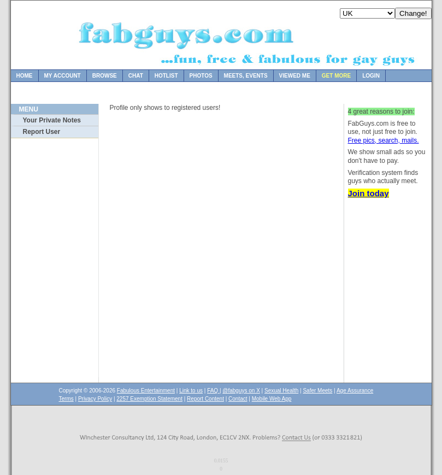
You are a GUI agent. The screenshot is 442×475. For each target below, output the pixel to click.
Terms (66, 399)
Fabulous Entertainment (146, 391)
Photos (201, 76)
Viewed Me (294, 76)
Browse (104, 76)
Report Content (205, 399)
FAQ (213, 391)
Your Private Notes (52, 120)
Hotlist (166, 76)
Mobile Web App (272, 399)
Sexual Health (281, 391)
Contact (237, 399)
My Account (62, 76)
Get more (336, 76)
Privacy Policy (95, 399)
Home (24, 76)
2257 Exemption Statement (149, 399)
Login (371, 76)
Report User (42, 132)
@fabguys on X (241, 391)
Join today (368, 193)
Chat (135, 76)
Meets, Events (246, 76)
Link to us (191, 391)
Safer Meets (317, 391)
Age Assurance (355, 391)
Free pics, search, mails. (383, 140)
